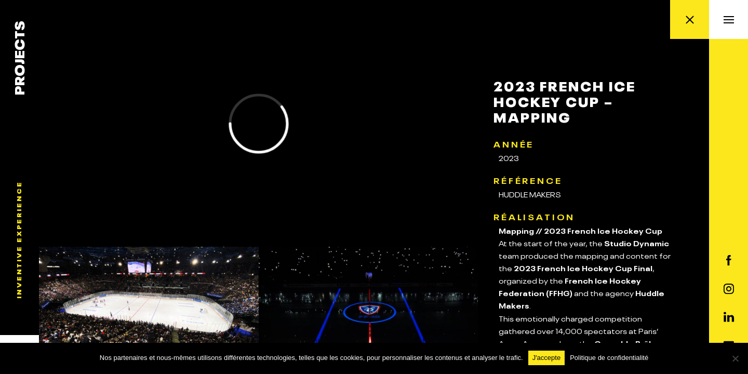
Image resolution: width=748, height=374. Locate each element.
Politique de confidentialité (609, 358)
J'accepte (546, 358)
